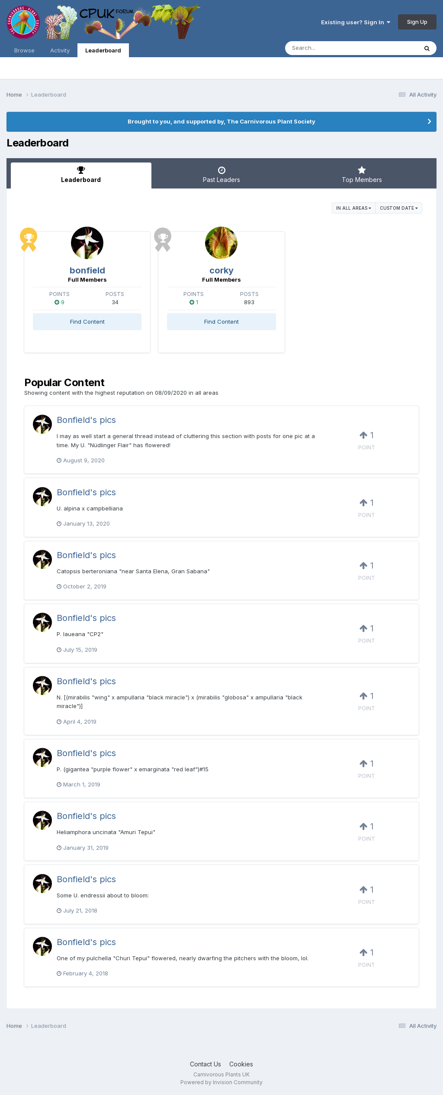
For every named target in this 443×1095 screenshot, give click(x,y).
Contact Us (205, 1064)
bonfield (87, 270)
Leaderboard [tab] (81, 174)
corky (221, 270)
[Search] (327, 48)
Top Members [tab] (362, 174)
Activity (60, 50)
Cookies (241, 1064)
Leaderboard (103, 52)
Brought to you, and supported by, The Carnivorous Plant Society (221, 121)
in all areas (353, 208)
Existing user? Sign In (355, 22)
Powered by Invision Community (221, 1082)
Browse (24, 50)
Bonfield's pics (86, 420)
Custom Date (399, 208)
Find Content (87, 321)
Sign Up (417, 21)
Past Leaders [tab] (222, 174)
